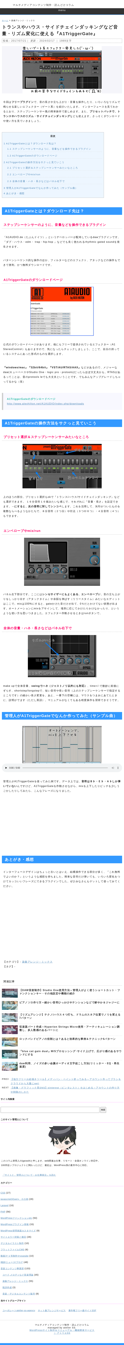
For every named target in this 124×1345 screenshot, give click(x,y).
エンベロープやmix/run (23, 174)
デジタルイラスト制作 (12, 1243)
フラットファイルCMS (13, 1249)
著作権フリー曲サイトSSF (82, 1310)
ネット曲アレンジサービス (52, 1310)
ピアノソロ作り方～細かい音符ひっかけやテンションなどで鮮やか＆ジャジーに (69, 1002)
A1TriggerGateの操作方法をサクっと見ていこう (34, 162)
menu (62, 10)
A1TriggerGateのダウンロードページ (32, 155)
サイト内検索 (8, 1099)
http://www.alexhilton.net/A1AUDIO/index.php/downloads (45, 403)
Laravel (5, 1205)
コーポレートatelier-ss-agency (19, 1310)
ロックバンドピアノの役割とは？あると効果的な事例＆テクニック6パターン (67, 1039)
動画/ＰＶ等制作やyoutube (15, 1256)
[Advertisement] (62, 824)
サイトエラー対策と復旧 (13, 1237)
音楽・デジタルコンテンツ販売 (19, 1293)
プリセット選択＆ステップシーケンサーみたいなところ (42, 167)
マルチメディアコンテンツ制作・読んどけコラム (43, 5)
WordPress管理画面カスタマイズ (18, 1230)
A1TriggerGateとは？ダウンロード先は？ (30, 143)
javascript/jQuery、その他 (14, 1199)
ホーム (5, 20)
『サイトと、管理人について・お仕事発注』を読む (29, 1175)
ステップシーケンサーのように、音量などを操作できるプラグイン (49, 148)
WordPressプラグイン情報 (15, 1224)
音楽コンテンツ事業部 (12, 1268)
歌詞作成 (7, 1287)
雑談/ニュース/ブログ (12, 1262)
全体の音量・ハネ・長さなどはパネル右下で (36, 181)
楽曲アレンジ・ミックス (37, 961)
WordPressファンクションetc (16, 1218)
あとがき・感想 (14, 193)
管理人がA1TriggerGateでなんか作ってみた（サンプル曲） (41, 188)
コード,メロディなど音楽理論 (18, 1275)
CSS (3, 1193)
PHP (3, 1211)
